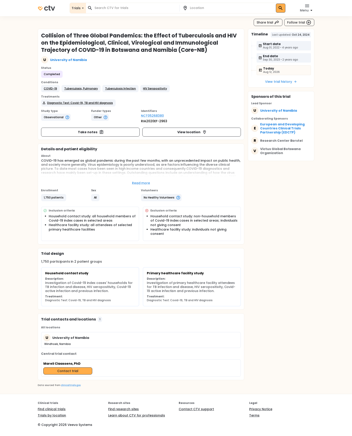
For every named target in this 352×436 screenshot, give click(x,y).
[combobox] (135, 8)
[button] (50, 88)
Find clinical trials (52, 409)
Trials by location (52, 415)
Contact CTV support (196, 409)
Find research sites (123, 409)
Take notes (91, 132)
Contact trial (67, 371)
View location (192, 132)
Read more (141, 183)
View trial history (281, 81)
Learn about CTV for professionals (136, 415)
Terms (254, 415)
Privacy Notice (260, 409)
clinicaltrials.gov (71, 385)
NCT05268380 (152, 116)
